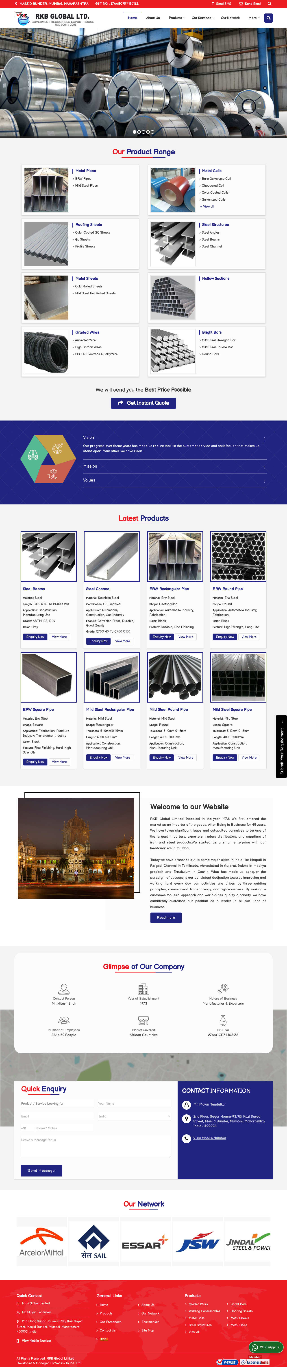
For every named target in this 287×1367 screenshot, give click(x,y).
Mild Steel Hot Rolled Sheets (94, 293)
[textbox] (57, 1103)
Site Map (147, 1330)
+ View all (207, 206)
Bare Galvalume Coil (215, 179)
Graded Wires (87, 332)
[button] (209, 1138)
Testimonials (150, 1322)
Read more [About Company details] (166, 918)
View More (59, 637)
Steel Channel (211, 247)
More (254, 18)
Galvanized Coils (212, 200)
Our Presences (110, 1322)
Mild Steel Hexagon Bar (217, 340)
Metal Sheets (86, 278)
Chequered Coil (212, 186)
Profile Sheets (84, 247)
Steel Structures (215, 225)
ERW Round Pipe (228, 589)
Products (177, 18)
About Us (153, 18)
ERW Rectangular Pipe (169, 589)
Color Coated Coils (214, 193)
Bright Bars (212, 332)
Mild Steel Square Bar (216, 347)
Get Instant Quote (143, 403)
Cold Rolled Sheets (87, 287)
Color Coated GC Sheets (91, 233)
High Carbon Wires (87, 347)
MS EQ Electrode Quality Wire (95, 354)
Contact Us (108, 1330)
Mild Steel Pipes (85, 186)
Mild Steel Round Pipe (168, 710)
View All (194, 1332)
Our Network (230, 18)
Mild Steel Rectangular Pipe (110, 710)
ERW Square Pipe (38, 710)
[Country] (134, 1116)
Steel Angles (210, 233)
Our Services (203, 18)
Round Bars (209, 354)
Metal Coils (211, 171)
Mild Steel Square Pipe (232, 710)
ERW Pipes (82, 179)
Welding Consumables (204, 1311)
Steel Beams (210, 240)
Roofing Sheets (88, 225)
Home (132, 18)
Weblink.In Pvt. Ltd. (67, 1363)
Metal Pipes (85, 171)
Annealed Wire (84, 340)
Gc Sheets (81, 240)
